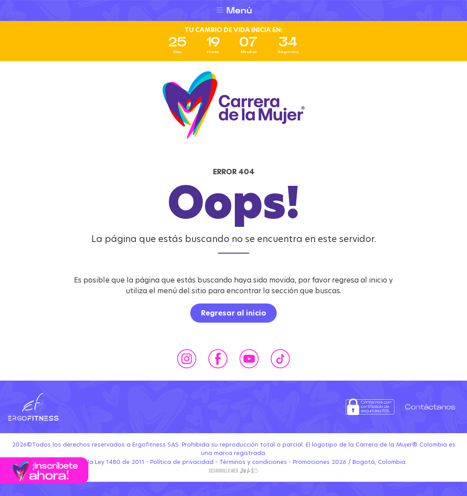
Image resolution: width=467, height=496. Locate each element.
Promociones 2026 (319, 462)
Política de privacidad (181, 462)
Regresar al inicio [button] (233, 313)
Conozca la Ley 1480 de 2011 (102, 462)
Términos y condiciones (253, 462)
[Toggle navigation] (233, 10)
